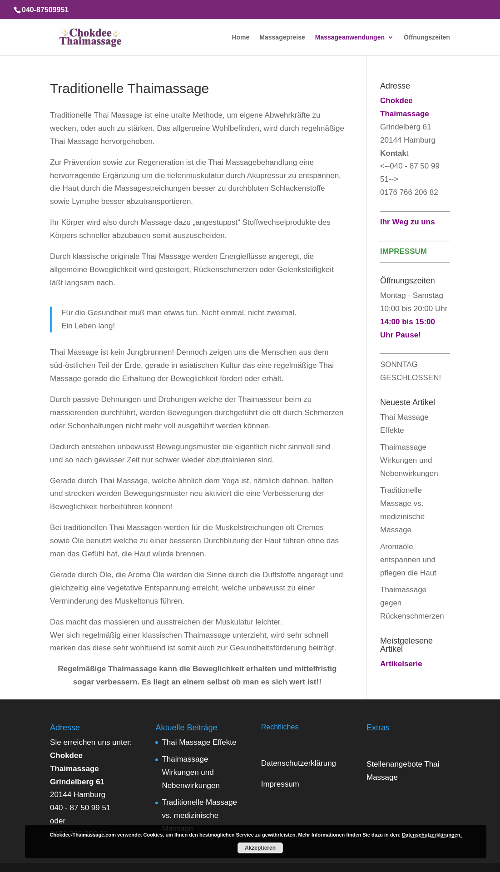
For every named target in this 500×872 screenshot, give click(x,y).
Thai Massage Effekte (199, 742)
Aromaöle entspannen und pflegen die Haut (408, 559)
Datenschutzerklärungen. (431, 834)
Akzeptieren (260, 848)
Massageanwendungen (350, 37)
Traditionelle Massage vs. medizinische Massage (199, 815)
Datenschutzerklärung (298, 763)
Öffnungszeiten (427, 37)
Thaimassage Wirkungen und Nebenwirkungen (409, 460)
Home (240, 37)
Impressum (280, 784)
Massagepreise (282, 37)
